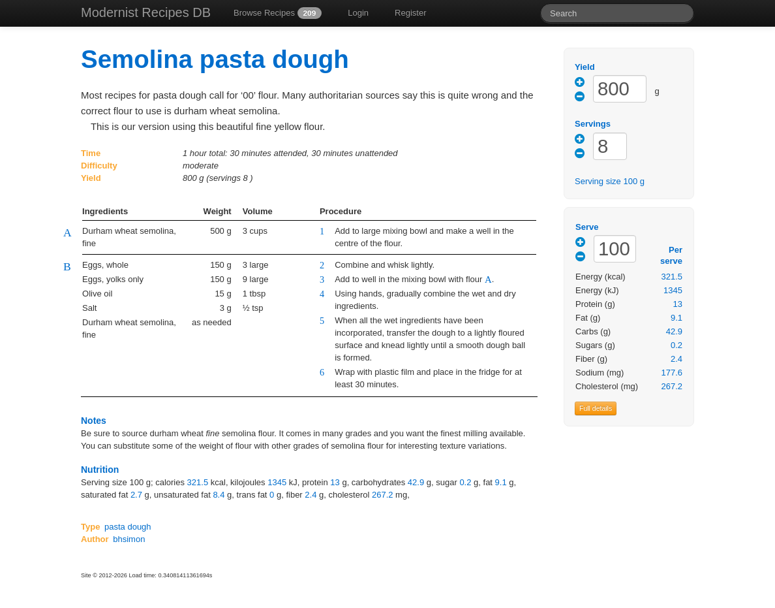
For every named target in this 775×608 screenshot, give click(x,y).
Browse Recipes (278, 13)
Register (410, 13)
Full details (595, 408)
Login (358, 13)
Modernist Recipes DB (146, 12)
